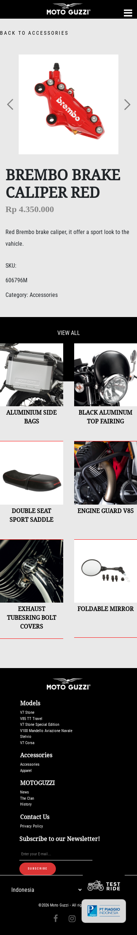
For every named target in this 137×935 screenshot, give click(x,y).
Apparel (26, 770)
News (24, 792)
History (26, 804)
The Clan (27, 798)
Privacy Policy (31, 826)
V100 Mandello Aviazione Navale (46, 730)
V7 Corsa (27, 742)
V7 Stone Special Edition (39, 724)
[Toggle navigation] (128, 13)
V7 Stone (27, 712)
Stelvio (25, 736)
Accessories (29, 764)
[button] (10, 104)
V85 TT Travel (31, 718)
